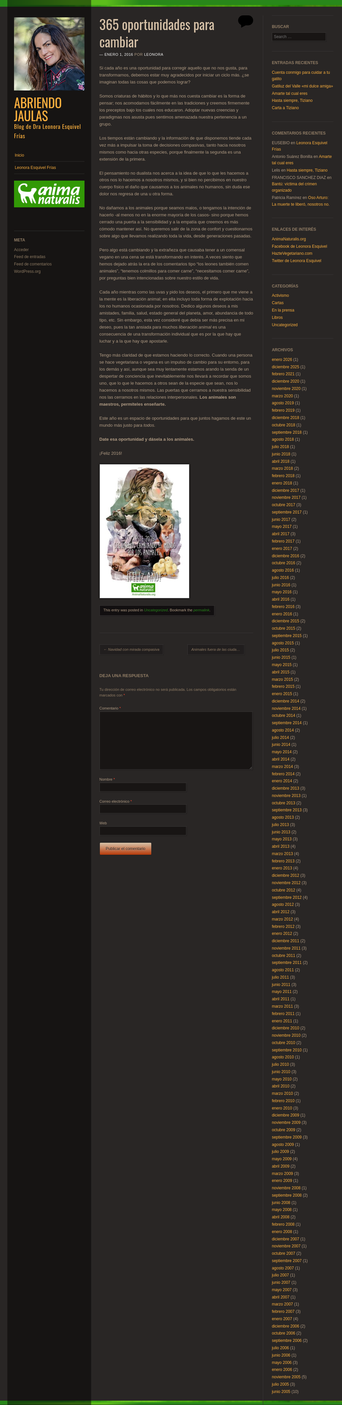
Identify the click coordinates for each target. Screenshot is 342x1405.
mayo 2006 (282, 1362)
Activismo (280, 295)
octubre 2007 (283, 1253)
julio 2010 (280, 1064)
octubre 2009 (283, 1130)
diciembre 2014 (285, 701)
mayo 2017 (282, 526)
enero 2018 (282, 483)
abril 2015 (281, 672)
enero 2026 (282, 359)
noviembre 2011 (286, 948)
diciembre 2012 (285, 875)
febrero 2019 (283, 410)
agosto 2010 (283, 1057)
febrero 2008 (283, 1224)
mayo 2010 (282, 1079)
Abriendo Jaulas (38, 109)
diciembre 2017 (285, 490)
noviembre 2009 (286, 1122)
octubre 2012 (283, 890)
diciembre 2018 (285, 417)
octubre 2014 (283, 715)
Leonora (153, 54)
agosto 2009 (283, 1144)
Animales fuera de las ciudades (217, 649)
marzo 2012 (282, 919)
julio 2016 (280, 577)
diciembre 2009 (285, 1115)
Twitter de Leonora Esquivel (296, 260)
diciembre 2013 (285, 788)
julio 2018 (280, 446)
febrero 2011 (283, 1013)
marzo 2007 (282, 1304)
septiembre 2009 (287, 1137)
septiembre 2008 (287, 1195)
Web (103, 823)
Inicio (19, 155)
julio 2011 (280, 977)
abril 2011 (281, 999)
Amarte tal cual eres (290, 93)
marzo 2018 (282, 468)
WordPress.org (27, 271)
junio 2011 (281, 984)
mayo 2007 (282, 1289)
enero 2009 (282, 1180)
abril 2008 (281, 1217)
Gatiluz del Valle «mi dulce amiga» (302, 86)
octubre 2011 (283, 955)
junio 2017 (281, 519)
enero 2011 (282, 1021)
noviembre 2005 (286, 1377)
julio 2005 (280, 1384)
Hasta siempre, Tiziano (292, 100)
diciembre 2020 (285, 381)
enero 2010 (282, 1108)
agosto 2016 (283, 570)
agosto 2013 (283, 817)
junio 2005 (281, 1391)
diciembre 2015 (285, 621)
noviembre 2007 (286, 1246)
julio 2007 (280, 1275)
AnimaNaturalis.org (289, 239)
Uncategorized (156, 610)
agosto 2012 (283, 904)
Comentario (110, 708)
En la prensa (283, 310)
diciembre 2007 (285, 1239)
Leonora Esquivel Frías (35, 167)
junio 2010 (281, 1071)
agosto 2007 (283, 1268)
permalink (201, 610)
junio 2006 (281, 1355)
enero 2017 (282, 548)
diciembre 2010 (285, 1028)
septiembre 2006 (287, 1340)
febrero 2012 (283, 926)
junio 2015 (281, 657)
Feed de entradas (29, 256)
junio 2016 (281, 585)
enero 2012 (282, 933)
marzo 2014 (282, 766)
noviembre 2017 (286, 497)
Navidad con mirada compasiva (132, 649)
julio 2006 (280, 1348)
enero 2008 (282, 1231)
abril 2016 (281, 599)
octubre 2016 (283, 563)
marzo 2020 (282, 396)
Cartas (278, 302)
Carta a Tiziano (285, 108)
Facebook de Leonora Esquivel (299, 246)
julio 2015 (280, 650)
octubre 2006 (283, 1333)
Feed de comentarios (33, 264)
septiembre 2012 (287, 897)
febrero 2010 (283, 1100)
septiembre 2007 (287, 1260)
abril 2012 (281, 912)
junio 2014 (281, 744)
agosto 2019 (283, 403)
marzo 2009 (282, 1173)
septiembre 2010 (287, 1050)
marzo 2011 (282, 1006)
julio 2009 (280, 1151)
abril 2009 (281, 1166)
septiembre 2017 (287, 512)
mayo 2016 (282, 592)
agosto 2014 (283, 730)
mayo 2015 (282, 664)
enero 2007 (282, 1319)
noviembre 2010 (286, 1035)
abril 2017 (281, 534)
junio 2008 (281, 1202)
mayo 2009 (282, 1159)
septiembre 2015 (287, 635)
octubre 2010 (283, 1042)
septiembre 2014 (287, 723)
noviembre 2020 (286, 388)
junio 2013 (281, 832)
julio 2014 (280, 737)
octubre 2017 (283, 505)
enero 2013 (282, 868)
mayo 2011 (282, 991)
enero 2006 (282, 1369)
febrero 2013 (283, 861)
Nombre (107, 779)
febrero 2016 (283, 606)
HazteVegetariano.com (292, 253)
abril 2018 (281, 461)
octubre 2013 (283, 803)
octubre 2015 (283, 628)
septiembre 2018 (287, 432)
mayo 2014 (282, 752)
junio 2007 (281, 1282)
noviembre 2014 (286, 708)
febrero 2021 (283, 374)
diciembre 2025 (285, 367)
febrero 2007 (283, 1311)
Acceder (21, 249)
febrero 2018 (283, 475)
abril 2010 (281, 1086)
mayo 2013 (282, 839)
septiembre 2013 (287, 810)
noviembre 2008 (286, 1188)
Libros (277, 317)
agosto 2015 (283, 643)
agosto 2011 (283, 970)
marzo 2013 (282, 853)
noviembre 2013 (286, 795)
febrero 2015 (283, 686)
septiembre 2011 (287, 962)
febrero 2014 (283, 774)
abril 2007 (281, 1297)
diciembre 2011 (285, 941)
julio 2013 (280, 824)
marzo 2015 (282, 679)
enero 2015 (282, 693)
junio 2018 (281, 454)
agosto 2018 (283, 439)
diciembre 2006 (285, 1326)
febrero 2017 (283, 541)
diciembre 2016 (285, 556)
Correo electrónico (116, 801)
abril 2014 (281, 759)
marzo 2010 (282, 1093)
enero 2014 (282, 781)
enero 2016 (282, 614)
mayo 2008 (282, 1209)
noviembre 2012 (286, 882)
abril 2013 (281, 846)
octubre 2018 (283, 425)
